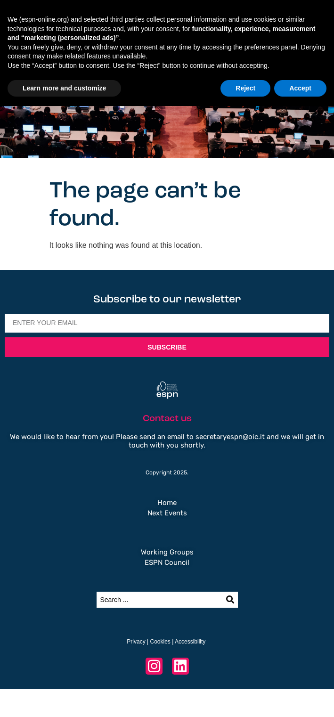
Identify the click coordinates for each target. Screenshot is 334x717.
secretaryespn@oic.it (230, 436)
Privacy (136, 641)
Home (167, 502)
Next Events (167, 513)
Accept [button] (300, 88)
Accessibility (190, 641)
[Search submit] (230, 600)
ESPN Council (167, 562)
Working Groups (167, 552)
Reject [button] (245, 88)
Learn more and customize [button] (64, 88)
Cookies (160, 641)
